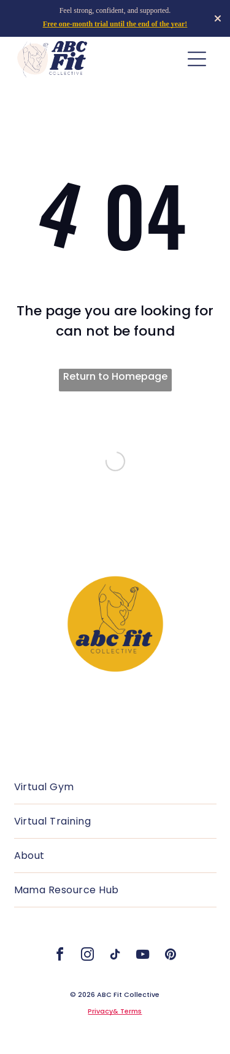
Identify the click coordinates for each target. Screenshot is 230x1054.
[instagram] (88, 956)
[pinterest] (170, 956)
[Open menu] (197, 59)
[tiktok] (115, 956)
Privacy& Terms (115, 1011)
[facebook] (60, 956)
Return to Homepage (115, 376)
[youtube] (143, 956)
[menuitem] (115, 787)
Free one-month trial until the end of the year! (115, 24)
